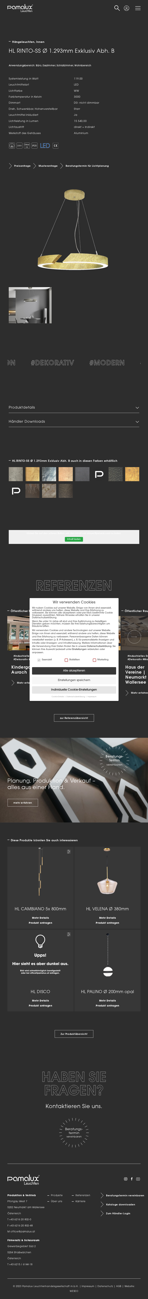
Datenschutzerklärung (99, 646)
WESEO (74, 1291)
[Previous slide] (13, 637)
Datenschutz (105, 1286)
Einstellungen (79, 649)
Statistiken (72, 660)
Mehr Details (40, 918)
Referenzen (83, 1195)
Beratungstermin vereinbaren (123, 1195)
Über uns (56, 1201)
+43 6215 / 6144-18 (20, 1264)
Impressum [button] (92, 697)
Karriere (81, 1201)
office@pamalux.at (23, 1232)
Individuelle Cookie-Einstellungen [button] (74, 689)
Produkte (57, 1195)
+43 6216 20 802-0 (20, 1219)
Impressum (88, 1286)
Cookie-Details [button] (58, 697)
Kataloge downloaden (120, 1204)
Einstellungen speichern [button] (74, 680)
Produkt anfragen (40, 923)
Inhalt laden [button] (74, 539)
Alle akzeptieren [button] (74, 670)
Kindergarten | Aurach (27, 669)
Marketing (101, 660)
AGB (118, 1286)
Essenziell (44, 660)
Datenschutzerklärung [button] (75, 697)
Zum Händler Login (118, 1213)
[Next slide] (134, 637)
